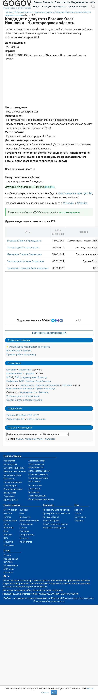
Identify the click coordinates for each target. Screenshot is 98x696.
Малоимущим (10, 464)
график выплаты (34, 438)
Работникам (34, 481)
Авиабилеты (26, 542)
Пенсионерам (10, 485)
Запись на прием (51, 520)
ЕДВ (29, 415)
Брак (6, 531)
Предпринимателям (38, 478)
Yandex (83, 203)
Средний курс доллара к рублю (24, 399)
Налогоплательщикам (39, 471)
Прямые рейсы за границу (21, 354)
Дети (57, 2)
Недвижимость (79, 2)
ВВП (21, 381)
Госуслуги (8, 542)
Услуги (48, 6)
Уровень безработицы (38, 381)
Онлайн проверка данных (55, 524)
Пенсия (10, 415)
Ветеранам (34, 492)
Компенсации (10, 520)
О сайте (7, 555)
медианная (25, 369)
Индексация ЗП (15, 419)
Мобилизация (10, 510)
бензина (43, 392)
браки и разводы (45, 388)
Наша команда (11, 565)
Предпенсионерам (13, 489)
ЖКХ (92, 2)
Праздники (9, 545)
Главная (9, 12)
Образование (26, 524)
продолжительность (47, 385)
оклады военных (36, 419)
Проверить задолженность (56, 513)
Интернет (24, 538)
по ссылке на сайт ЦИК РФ (76, 193)
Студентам (9, 496)
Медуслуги (25, 517)
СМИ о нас (9, 569)
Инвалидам (9, 478)
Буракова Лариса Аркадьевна (24, 240)
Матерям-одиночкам (14, 468)
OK (53, 692)
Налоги (66, 2)
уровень (67, 385)
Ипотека (8, 534)
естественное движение (20, 388)
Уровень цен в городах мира (23, 396)
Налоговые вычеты (29, 520)
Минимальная (14, 373)
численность (27, 385)
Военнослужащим (37, 495)
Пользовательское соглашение (78, 598)
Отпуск (23, 527)
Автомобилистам (36, 460)
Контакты (8, 572)
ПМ (17, 377)
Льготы (37, 2)
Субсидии (24, 531)
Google (70, 203)
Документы (59, 6)
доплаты (50, 438)
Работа (83, 6)
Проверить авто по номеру (56, 510)
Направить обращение (54, 527)
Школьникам (10, 492)
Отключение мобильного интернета (29, 346)
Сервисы (73, 6)
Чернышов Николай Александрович (27, 268)
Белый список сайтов (18, 350)
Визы (22, 513)
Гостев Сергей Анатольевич (23, 247)
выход (19, 438)
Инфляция (12, 381)
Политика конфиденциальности (49, 601)
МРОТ (9, 377)
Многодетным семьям (15, 471)
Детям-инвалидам (13, 482)
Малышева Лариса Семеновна (24, 254)
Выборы (24, 510)
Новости (38, 6)
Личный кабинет (51, 517)
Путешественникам (38, 474)
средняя (29, 373)
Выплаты (48, 2)
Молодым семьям (12, 475)
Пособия (21, 415)
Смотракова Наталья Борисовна (25, 261)
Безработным (35, 485)
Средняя (11, 369)
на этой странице (69, 212)
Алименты (8, 527)
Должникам (34, 488)
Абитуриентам (11, 500)
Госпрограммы (27, 534)
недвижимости (28, 392)
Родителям (9, 460)
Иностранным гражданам (41, 499)
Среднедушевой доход (33, 377)
